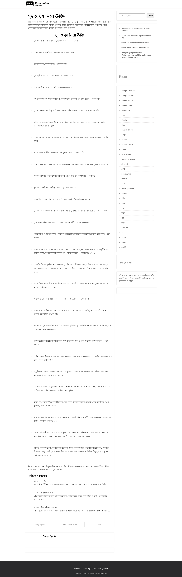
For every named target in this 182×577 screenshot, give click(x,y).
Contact (77, 569)
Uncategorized (127, 188)
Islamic (124, 139)
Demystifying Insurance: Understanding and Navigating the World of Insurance (136, 54)
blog (123, 115)
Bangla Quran (127, 105)
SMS (123, 169)
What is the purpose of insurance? (135, 48)
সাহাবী (123, 247)
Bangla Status (124, 4)
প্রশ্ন (122, 218)
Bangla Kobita (144, 4)
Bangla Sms (152, 4)
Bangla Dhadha (127, 95)
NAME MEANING (128, 159)
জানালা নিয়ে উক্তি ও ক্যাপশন (45, 507)
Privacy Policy (103, 569)
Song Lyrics (126, 174)
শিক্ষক (123, 242)
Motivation (126, 154)
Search (150, 16)
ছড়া (122, 208)
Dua (123, 125)
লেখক (123, 237)
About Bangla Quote (89, 569)
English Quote (127, 130)
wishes (124, 193)
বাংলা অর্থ (124, 228)
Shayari (124, 164)
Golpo (123, 135)
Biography (125, 110)
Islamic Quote (127, 144)
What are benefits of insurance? (134, 43)
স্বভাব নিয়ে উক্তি (40, 481)
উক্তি (99, 524)
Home (117, 4)
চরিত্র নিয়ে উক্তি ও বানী (43, 492)
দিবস (123, 213)
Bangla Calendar (128, 90)
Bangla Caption (133, 4)
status (124, 179)
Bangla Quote (40, 524)
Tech (123, 184)
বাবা (122, 223)
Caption (124, 120)
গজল (123, 203)
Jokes (123, 149)
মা (122, 232)
